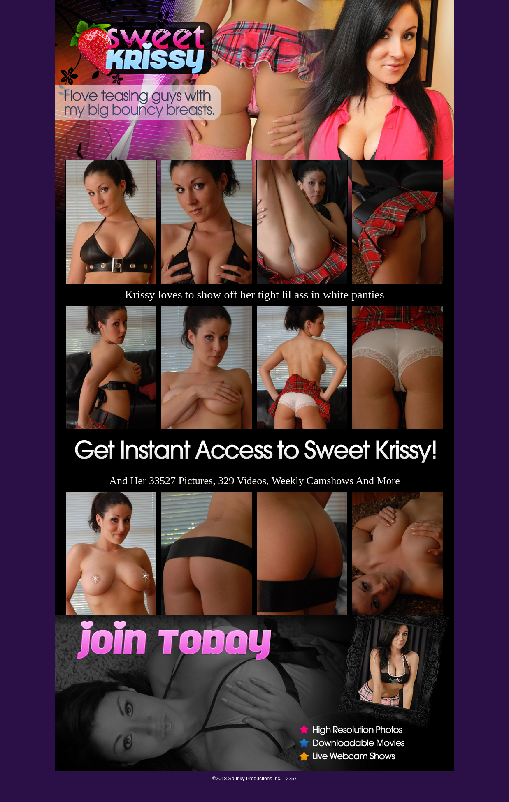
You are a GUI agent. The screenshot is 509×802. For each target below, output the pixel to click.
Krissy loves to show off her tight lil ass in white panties (254, 294)
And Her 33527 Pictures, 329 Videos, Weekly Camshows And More (254, 481)
